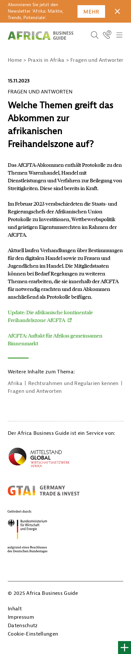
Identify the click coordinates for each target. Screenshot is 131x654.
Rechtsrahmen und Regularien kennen (73, 383)
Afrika (15, 383)
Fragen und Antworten (35, 391)
